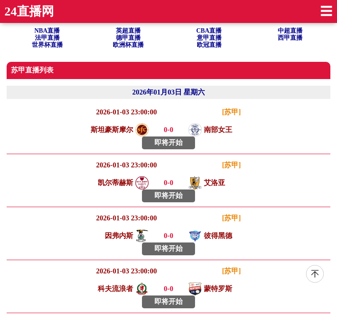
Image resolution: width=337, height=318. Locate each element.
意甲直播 (209, 37)
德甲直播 (128, 37)
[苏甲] (231, 112)
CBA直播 (209, 30)
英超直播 (128, 30)
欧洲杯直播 (128, 45)
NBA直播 (47, 30)
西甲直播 (290, 37)
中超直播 (290, 30)
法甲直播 (47, 37)
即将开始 (168, 142)
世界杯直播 (47, 45)
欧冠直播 (209, 45)
